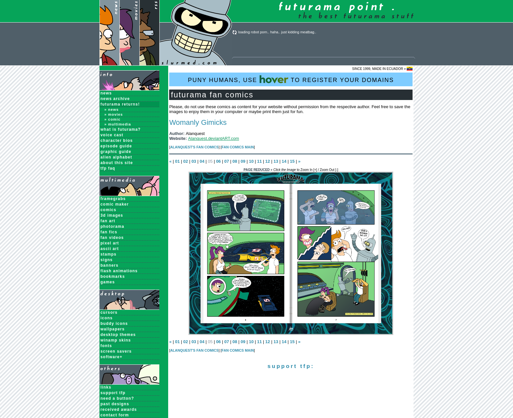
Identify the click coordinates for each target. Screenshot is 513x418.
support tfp (113, 393)
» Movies (113, 114)
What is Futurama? (120, 129)
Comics (108, 210)
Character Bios (116, 140)
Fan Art (107, 221)
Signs (106, 260)
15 (292, 161)
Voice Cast (111, 135)
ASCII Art (109, 248)
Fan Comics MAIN (237, 147)
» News (111, 109)
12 (267, 161)
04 (202, 161)
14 (284, 161)
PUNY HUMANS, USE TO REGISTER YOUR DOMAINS (291, 79)
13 (276, 161)
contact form (114, 415)
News (106, 93)
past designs (114, 404)
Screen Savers (116, 351)
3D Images (111, 215)
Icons (106, 318)
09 (243, 161)
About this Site (116, 162)
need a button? (117, 398)
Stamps (108, 254)
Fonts (106, 345)
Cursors (108, 312)
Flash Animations (119, 271)
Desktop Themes (118, 334)
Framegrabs (113, 198)
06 (218, 161)
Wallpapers (112, 329)
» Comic (112, 119)
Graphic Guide (115, 151)
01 (177, 161)
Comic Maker (114, 204)
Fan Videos (112, 237)
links (105, 387)
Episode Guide (116, 146)
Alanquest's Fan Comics (194, 147)
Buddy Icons (114, 323)
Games (107, 282)
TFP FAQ (107, 168)
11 (259, 161)
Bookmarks (112, 276)
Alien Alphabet (116, 157)
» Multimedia (117, 124)
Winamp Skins (115, 340)
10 (251, 161)
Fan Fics (108, 232)
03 (193, 161)
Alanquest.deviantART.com (213, 138)
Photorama (112, 226)
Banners (109, 265)
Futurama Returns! (120, 104)
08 (235, 161)
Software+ (111, 357)
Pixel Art (109, 243)
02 (185, 161)
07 (226, 161)
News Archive (115, 98)
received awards (118, 409)
